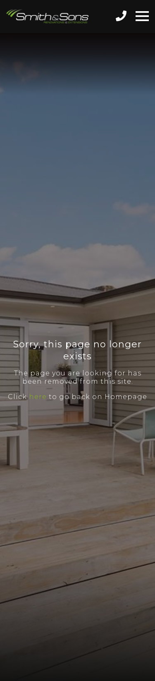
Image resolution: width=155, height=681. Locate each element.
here (38, 397)
